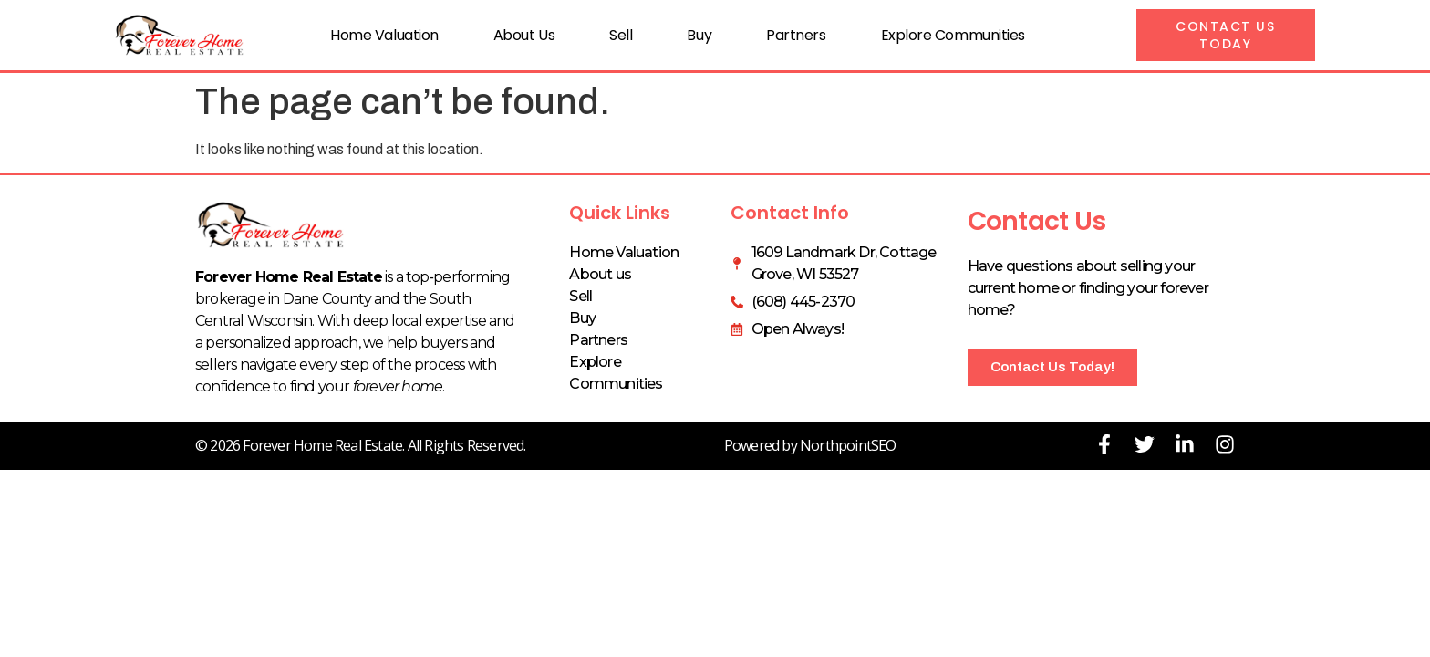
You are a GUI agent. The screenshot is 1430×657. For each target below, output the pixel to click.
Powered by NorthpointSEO (810, 445)
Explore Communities (953, 35)
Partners (795, 35)
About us (523, 35)
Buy (699, 35)
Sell (620, 35)
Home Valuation (384, 35)
